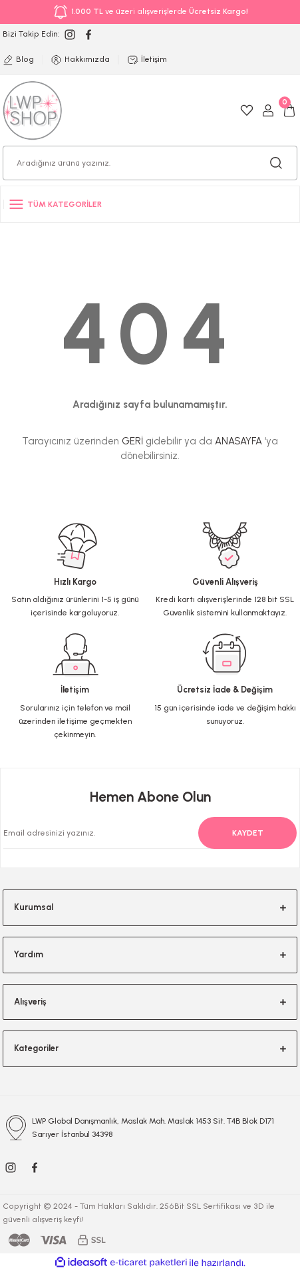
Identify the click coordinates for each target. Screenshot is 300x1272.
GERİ (132, 441)
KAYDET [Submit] (247, 833)
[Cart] (289, 110)
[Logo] (33, 110)
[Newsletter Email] (142, 833)
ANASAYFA (238, 441)
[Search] (150, 163)
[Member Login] (268, 110)
